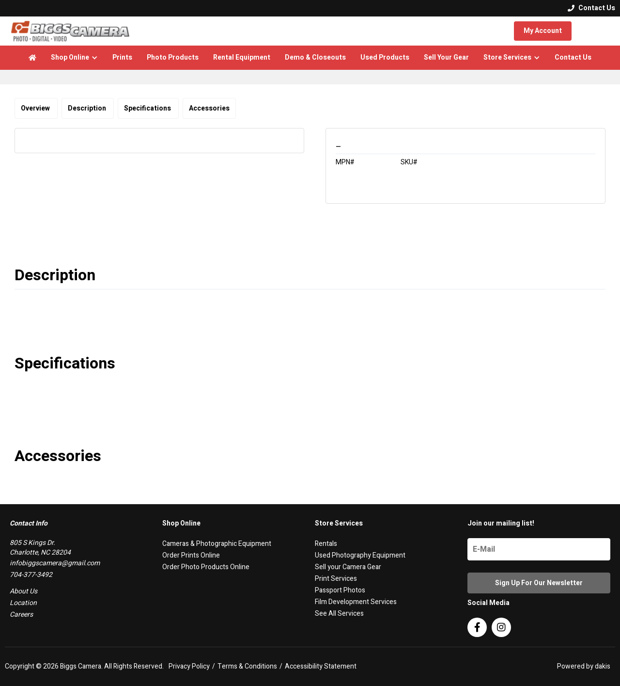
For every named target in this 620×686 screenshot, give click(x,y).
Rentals (326, 544)
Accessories (209, 108)
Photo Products (173, 57)
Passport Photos (340, 590)
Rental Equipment (241, 57)
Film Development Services (356, 602)
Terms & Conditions (247, 666)
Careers (21, 614)
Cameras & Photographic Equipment (216, 544)
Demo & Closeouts (315, 57)
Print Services (336, 579)
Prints (122, 57)
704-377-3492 (31, 575)
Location (23, 603)
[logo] (70, 31)
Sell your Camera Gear (348, 567)
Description (88, 108)
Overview (36, 108)
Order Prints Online (191, 555)
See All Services (339, 613)
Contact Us (573, 57)
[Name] (538, 549)
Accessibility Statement (320, 666)
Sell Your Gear (446, 57)
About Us (23, 591)
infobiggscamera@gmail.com (55, 563)
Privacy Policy (189, 666)
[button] (74, 58)
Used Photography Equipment (360, 555)
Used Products (384, 57)
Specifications (148, 108)
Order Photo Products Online (205, 567)
